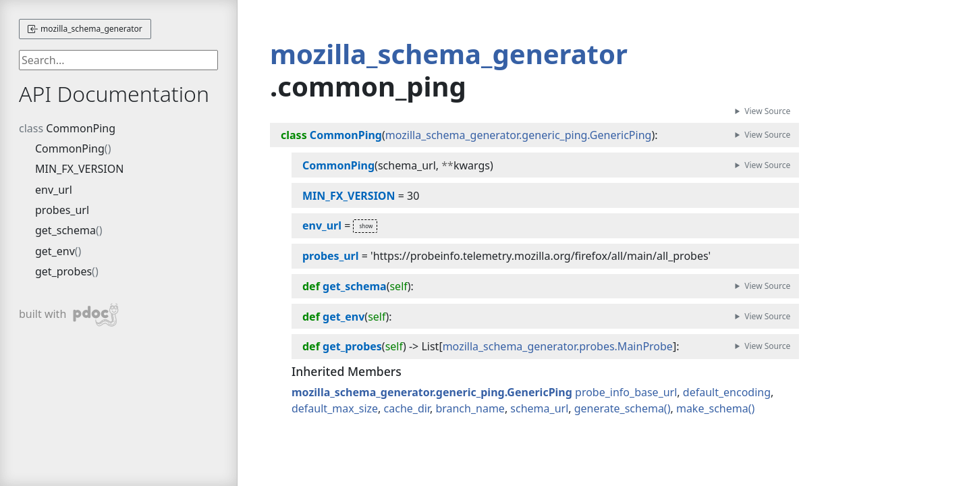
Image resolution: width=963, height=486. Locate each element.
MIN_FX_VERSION (79, 168)
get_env (55, 251)
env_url (53, 189)
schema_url (539, 408)
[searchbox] (118, 60)
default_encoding (727, 392)
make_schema (712, 408)
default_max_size (335, 408)
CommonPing (80, 128)
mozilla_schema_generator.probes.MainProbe (558, 346)
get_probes (63, 271)
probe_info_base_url (626, 392)
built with (69, 315)
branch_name (470, 408)
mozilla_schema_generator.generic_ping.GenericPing (518, 135)
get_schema (65, 230)
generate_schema (619, 408)
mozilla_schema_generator (85, 28)
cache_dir (407, 408)
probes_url (62, 209)
